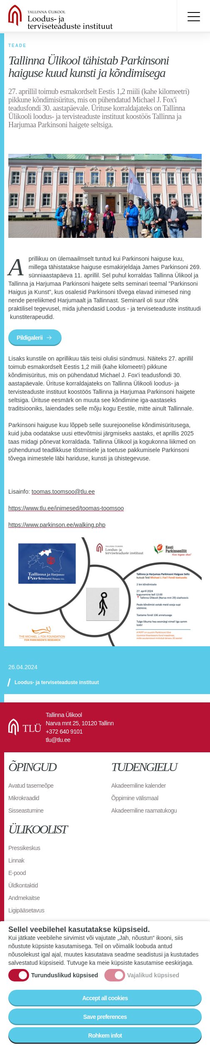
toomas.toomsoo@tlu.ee (63, 491)
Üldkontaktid (23, 885)
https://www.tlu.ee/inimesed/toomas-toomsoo (66, 508)
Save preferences (105, 1016)
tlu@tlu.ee (58, 740)
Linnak (16, 860)
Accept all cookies (105, 998)
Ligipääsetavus (26, 910)
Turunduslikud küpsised (64, 975)
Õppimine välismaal (134, 798)
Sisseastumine (26, 810)
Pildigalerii (29, 337)
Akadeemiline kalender (138, 785)
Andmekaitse (24, 898)
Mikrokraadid (23, 798)
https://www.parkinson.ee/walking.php (56, 525)
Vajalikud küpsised (153, 975)
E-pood (17, 873)
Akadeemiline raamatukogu (144, 810)
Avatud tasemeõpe (31, 785)
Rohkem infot (105, 1035)
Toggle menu (193, 16)
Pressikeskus (24, 848)
